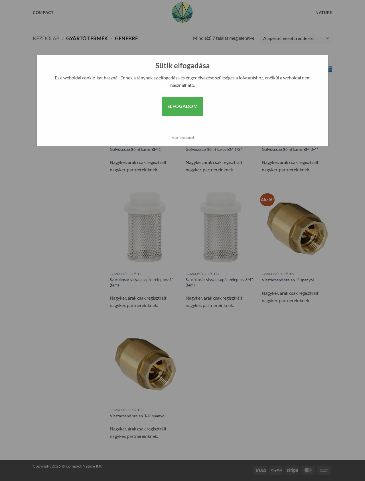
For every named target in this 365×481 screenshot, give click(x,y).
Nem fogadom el (182, 137)
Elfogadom (182, 106)
